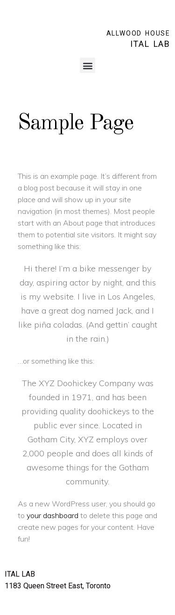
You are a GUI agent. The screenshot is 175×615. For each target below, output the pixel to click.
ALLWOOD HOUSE (138, 33)
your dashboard (52, 515)
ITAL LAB (150, 44)
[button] (87, 65)
